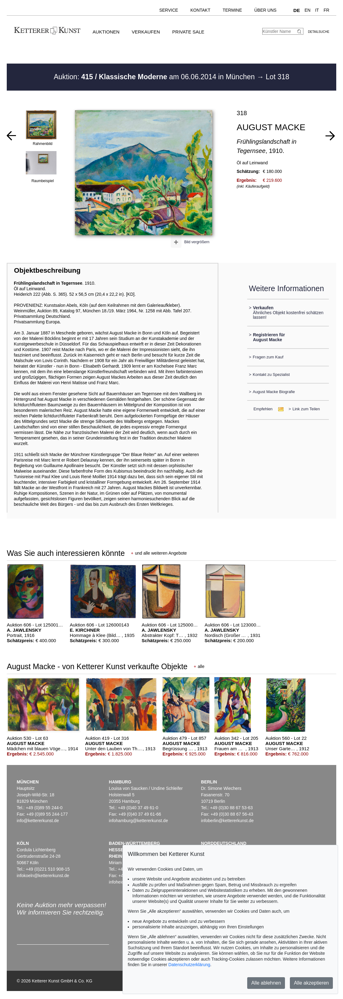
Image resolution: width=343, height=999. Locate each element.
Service (168, 10)
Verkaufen (146, 31)
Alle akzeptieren (311, 982)
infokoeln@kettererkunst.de (43, 875)
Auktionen (106, 31)
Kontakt (200, 10)
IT (317, 10)
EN (307, 10)
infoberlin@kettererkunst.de (227, 820)
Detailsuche (318, 31)
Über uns (265, 10)
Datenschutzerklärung (189, 964)
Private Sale (188, 31)
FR (326, 10)
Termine (232, 10)
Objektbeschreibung (47, 270)
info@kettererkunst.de (38, 820)
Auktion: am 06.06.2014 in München (155, 77)
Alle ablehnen (266, 982)
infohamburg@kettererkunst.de (138, 820)
